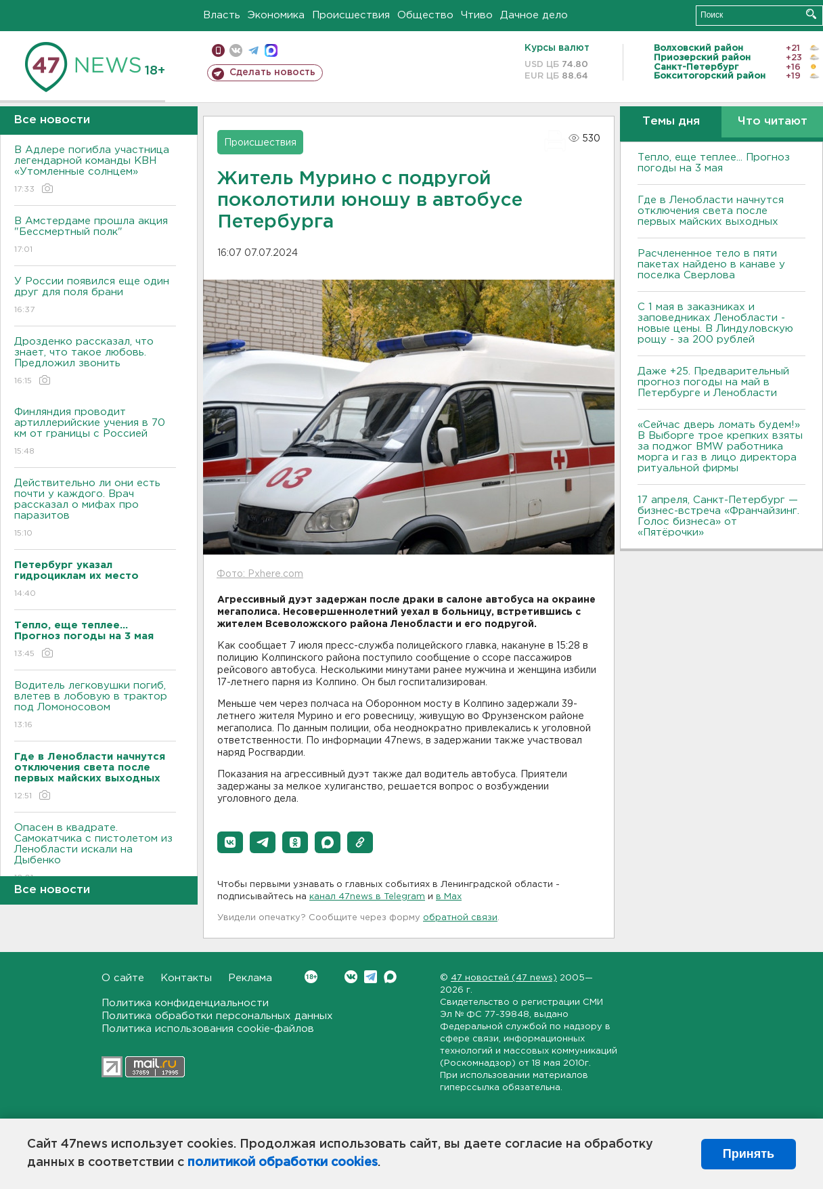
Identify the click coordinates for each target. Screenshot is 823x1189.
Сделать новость (272, 72)
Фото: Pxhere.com (260, 574)
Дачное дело (534, 15)
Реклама (250, 978)
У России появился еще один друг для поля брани (95, 296)
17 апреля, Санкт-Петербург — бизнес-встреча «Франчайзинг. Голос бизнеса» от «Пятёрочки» (718, 516)
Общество (425, 15)
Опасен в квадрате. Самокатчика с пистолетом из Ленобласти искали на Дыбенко (95, 853)
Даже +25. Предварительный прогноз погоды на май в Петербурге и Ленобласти (713, 382)
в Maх (449, 897)
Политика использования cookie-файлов (208, 1028)
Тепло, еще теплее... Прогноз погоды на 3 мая (714, 163)
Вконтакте (311, 976)
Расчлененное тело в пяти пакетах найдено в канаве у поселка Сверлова (711, 264)
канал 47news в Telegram (367, 897)
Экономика (276, 15)
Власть (221, 15)
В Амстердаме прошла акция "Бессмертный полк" (95, 236)
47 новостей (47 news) (504, 978)
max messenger (271, 50)
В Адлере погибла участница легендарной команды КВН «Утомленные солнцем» (95, 170)
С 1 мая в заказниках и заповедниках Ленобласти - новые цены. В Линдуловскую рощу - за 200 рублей (715, 323)
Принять (748, 1154)
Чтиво (477, 15)
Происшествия (351, 15)
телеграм (253, 50)
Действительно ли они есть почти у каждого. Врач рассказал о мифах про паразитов (95, 509)
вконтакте (235, 50)
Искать (811, 14)
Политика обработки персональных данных (217, 1016)
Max (390, 976)
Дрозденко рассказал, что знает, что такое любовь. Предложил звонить (95, 362)
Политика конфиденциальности (185, 1003)
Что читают (772, 121)
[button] (230, 842)
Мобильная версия (218, 50)
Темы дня (671, 121)
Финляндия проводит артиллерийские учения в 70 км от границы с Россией (95, 432)
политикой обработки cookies (282, 1162)
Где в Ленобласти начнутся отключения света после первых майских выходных (711, 211)
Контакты (186, 978)
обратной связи (460, 918)
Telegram (370, 976)
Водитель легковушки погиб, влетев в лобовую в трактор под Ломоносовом (95, 706)
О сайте (123, 978)
